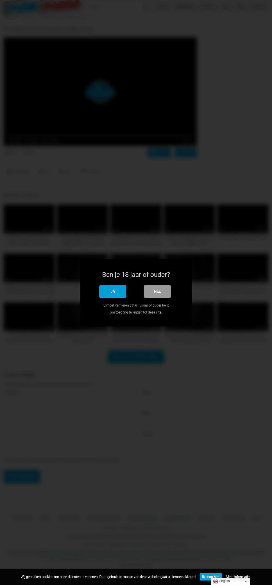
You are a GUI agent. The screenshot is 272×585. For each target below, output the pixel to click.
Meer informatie (238, 577)
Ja (113, 291)
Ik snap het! (210, 577)
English (221, 581)
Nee (157, 291)
